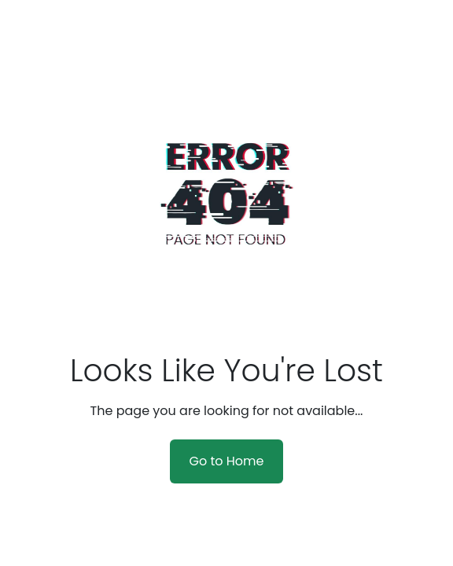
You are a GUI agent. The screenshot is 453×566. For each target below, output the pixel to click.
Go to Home (226, 461)
